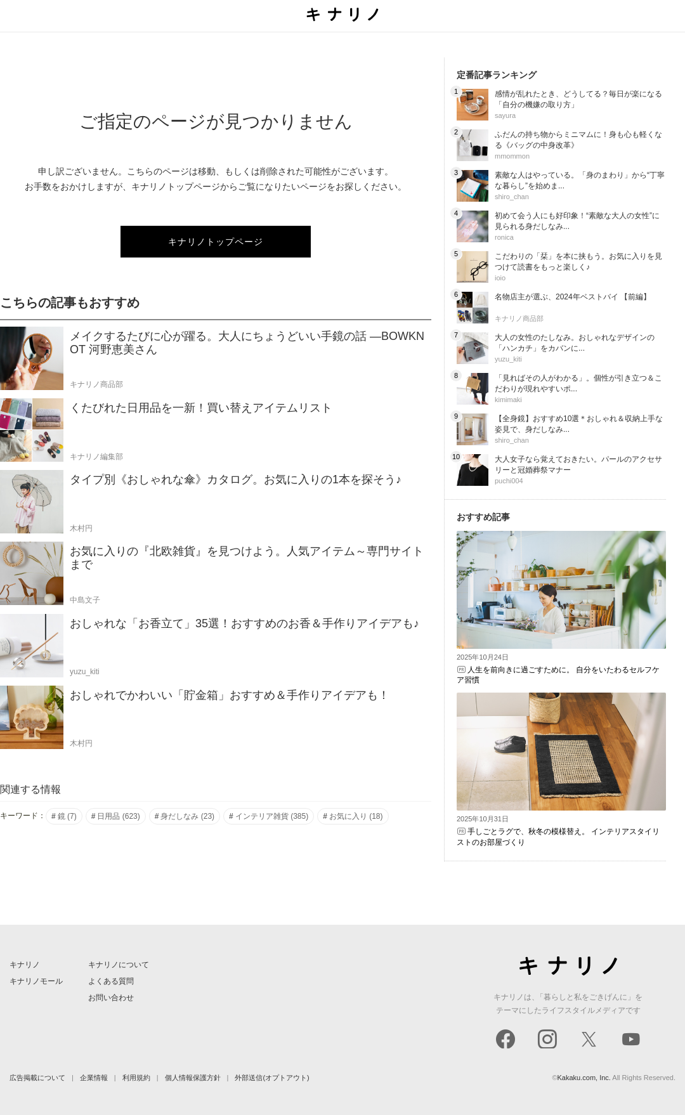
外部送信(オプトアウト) (272, 1077)
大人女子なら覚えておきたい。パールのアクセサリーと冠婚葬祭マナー (578, 464)
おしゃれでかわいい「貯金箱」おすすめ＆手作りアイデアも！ (229, 695)
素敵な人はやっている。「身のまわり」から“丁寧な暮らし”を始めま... (580, 180)
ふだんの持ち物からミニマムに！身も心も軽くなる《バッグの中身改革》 (578, 140)
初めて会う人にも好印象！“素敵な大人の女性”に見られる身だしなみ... (577, 221)
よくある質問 (111, 981)
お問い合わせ (111, 997)
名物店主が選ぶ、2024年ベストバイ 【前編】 (573, 296)
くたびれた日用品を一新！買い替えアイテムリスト (201, 407)
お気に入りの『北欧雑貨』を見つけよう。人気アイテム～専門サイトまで (247, 558)
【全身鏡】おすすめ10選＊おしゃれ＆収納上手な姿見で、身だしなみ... (579, 424)
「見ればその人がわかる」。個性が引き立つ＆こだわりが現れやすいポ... (578, 383)
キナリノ (25, 964)
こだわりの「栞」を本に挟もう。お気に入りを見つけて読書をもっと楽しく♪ (578, 261)
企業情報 (94, 1077)
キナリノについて (118, 964)
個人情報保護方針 (193, 1077)
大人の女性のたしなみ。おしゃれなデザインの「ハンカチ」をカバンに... (575, 343)
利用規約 (136, 1077)
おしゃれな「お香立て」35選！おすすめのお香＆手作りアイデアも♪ (244, 623)
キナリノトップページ (215, 242)
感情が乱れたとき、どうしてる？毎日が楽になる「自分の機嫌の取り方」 (578, 99)
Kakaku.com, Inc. (584, 1077)
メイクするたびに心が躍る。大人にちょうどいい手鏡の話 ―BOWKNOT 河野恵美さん (247, 343)
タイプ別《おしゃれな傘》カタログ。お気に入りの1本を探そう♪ (235, 479)
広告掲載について (37, 1077)
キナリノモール (36, 981)
